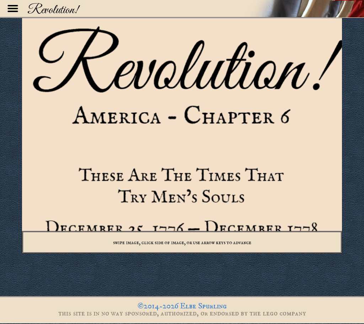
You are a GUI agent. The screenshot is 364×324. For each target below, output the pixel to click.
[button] (12, 8)
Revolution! (53, 10)
